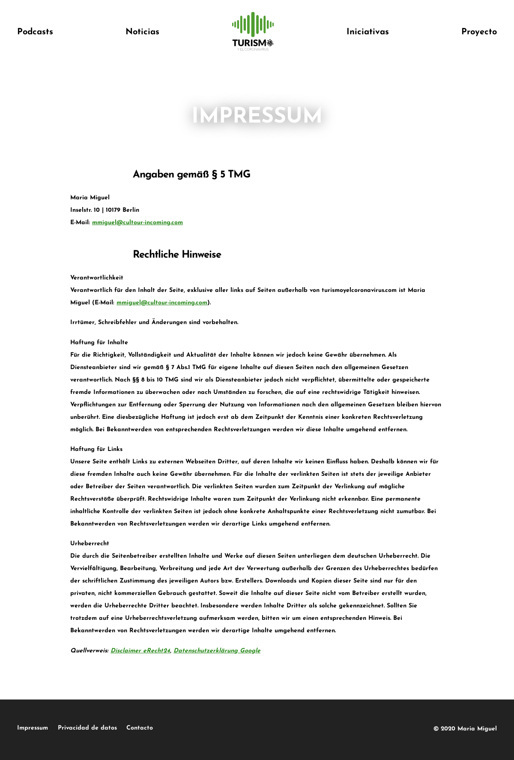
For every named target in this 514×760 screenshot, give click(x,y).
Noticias (142, 32)
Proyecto (479, 32)
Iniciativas (368, 32)
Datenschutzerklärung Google (216, 651)
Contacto (178, 728)
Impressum (32, 728)
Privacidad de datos (106, 728)
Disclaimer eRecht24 (140, 651)
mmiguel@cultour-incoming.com (137, 222)
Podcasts (35, 32)
